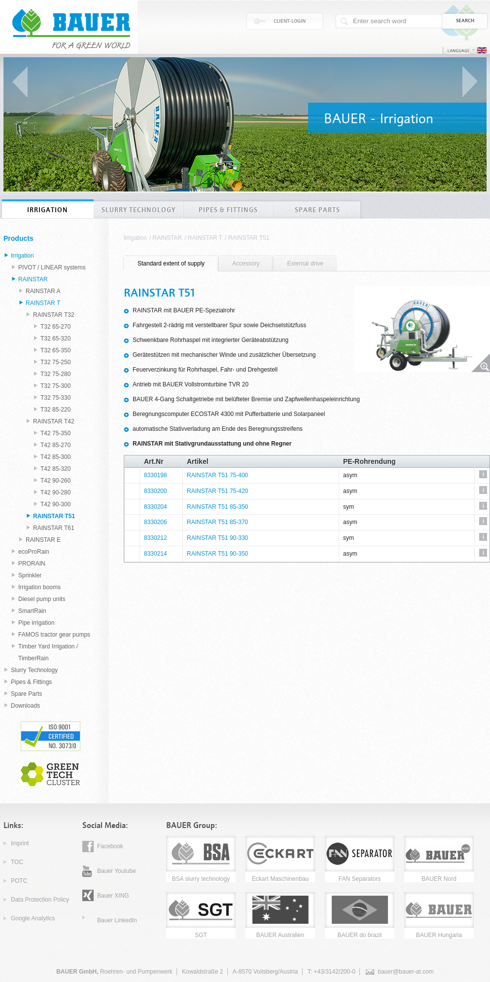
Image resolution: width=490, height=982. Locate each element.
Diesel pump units (41, 599)
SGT (201, 935)
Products (18, 238)
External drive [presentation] (305, 263)
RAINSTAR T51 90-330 (217, 537)
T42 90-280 (55, 492)
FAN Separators (360, 878)
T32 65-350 (55, 350)
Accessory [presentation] (245, 263)
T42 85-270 (55, 445)
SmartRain (32, 610)
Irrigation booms (39, 587)
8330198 (155, 475)
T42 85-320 (55, 468)
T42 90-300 (55, 504)
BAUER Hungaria (439, 935)
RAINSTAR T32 (53, 314)
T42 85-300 (55, 456)
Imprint (20, 843)
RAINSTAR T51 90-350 (217, 553)
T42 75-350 (55, 433)
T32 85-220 (55, 409)
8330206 (155, 522)
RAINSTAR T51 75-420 (217, 491)
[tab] (171, 263)
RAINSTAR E (43, 539)
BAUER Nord (438, 878)
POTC (19, 880)
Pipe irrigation (36, 622)
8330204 (155, 506)
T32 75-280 (55, 374)
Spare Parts (26, 693)
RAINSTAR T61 (53, 528)
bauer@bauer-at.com (406, 971)
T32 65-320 (55, 338)
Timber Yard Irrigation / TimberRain (48, 652)
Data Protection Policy (40, 899)
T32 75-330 (55, 397)
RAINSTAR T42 (53, 421)
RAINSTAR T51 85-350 (217, 506)
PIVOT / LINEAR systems (51, 267)
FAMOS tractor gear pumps (54, 634)
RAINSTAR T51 (249, 237)
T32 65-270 (55, 326)
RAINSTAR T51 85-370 (217, 522)
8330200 (155, 491)
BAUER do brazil (359, 935)
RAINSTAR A (43, 291)
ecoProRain (33, 551)
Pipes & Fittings (31, 682)
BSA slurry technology (201, 878)
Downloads (25, 705)
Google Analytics (33, 918)
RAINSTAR (167, 237)
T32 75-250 (55, 362)
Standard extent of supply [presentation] (171, 263)
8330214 (155, 553)
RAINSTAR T (205, 237)
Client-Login (290, 21)
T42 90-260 (55, 480)
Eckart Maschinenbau (280, 878)
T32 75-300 (55, 385)
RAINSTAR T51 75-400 (217, 475)
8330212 (155, 537)
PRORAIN (31, 563)
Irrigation (135, 237)
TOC (17, 862)
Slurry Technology (34, 670)
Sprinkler (29, 575)
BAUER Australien (280, 935)
